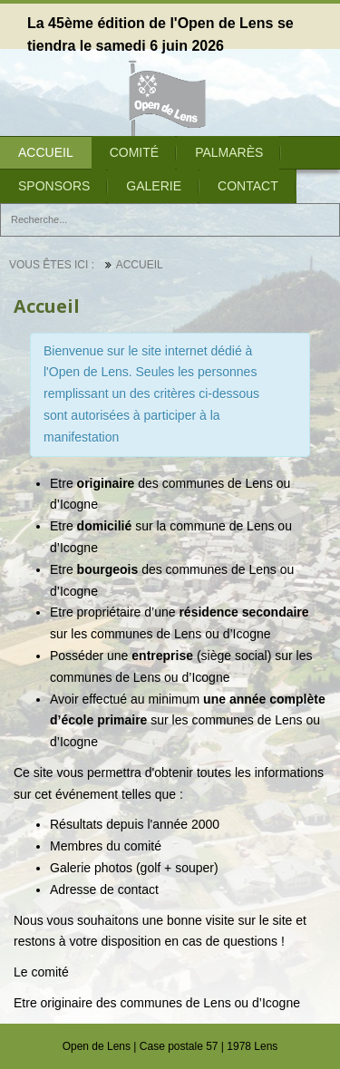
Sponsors (54, 186)
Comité (134, 152)
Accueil (45, 152)
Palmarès (229, 152)
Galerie (153, 186)
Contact (248, 186)
